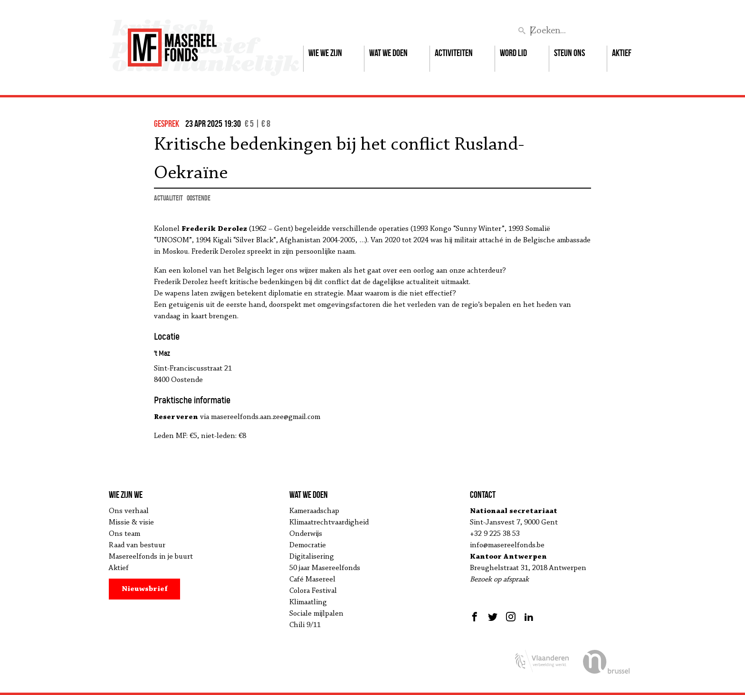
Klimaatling (308, 602)
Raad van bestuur (137, 545)
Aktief (621, 53)
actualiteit (168, 198)
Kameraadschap (314, 511)
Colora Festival (313, 591)
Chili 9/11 (305, 625)
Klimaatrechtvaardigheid (329, 522)
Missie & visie (131, 522)
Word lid (513, 53)
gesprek (166, 123)
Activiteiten (454, 53)
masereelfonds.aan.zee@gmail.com (265, 417)
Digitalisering (311, 557)
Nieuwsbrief (145, 589)
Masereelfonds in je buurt (151, 557)
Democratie (307, 545)
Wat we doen (388, 53)
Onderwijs (305, 534)
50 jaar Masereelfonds (324, 568)
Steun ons (569, 53)
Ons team (124, 534)
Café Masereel (312, 579)
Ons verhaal (129, 511)
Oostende (198, 198)
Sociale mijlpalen (316, 614)
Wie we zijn (325, 53)
